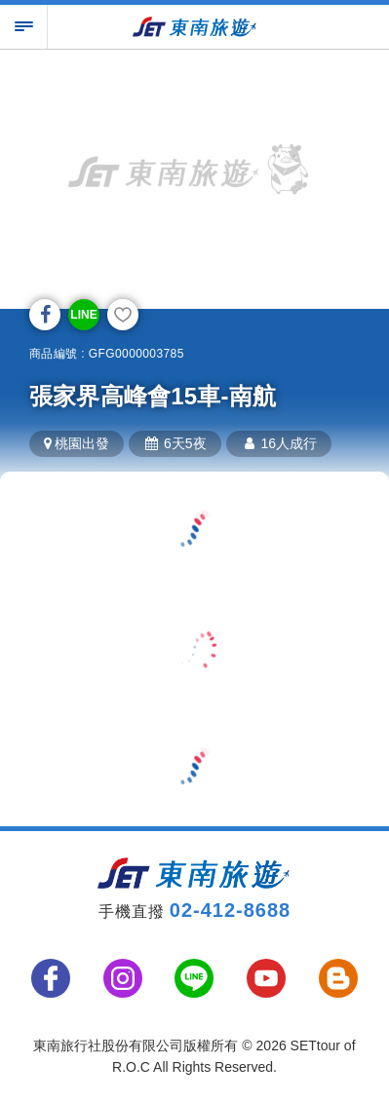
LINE (83, 315)
